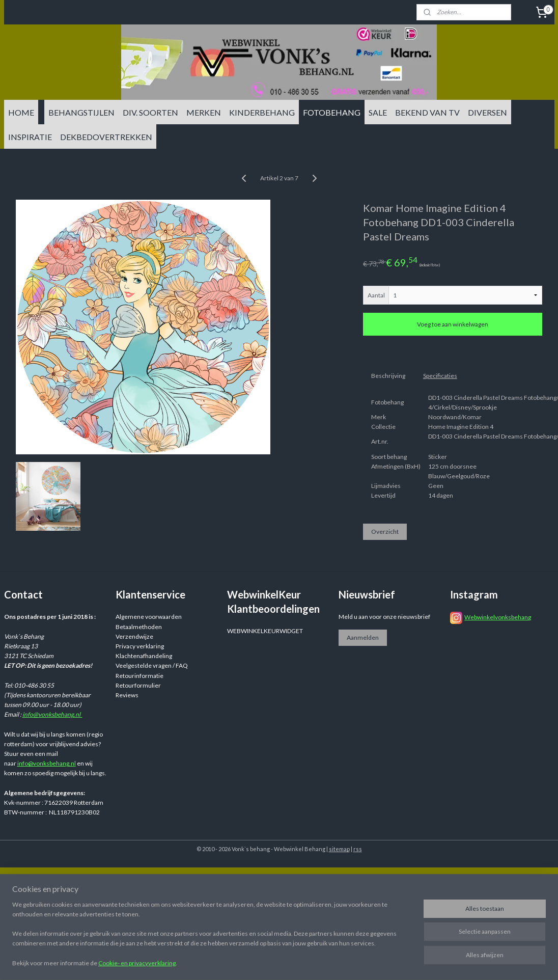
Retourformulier (138, 685)
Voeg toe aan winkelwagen (452, 325)
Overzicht (385, 532)
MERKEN (203, 112)
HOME (21, 112)
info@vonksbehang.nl (52, 714)
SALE (378, 112)
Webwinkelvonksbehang (497, 617)
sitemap (339, 849)
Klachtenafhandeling (144, 656)
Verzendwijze (134, 636)
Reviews (127, 695)
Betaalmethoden (139, 627)
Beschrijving (388, 375)
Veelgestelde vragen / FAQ (152, 665)
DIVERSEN (487, 112)
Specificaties (440, 375)
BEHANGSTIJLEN (81, 112)
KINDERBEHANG (262, 112)
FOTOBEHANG (331, 112)
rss (357, 849)
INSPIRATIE (30, 137)
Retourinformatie (139, 675)
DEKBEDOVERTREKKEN (106, 137)
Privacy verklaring (140, 646)
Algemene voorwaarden (149, 616)
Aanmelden (363, 637)
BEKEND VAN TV (427, 112)
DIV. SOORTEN (150, 112)
